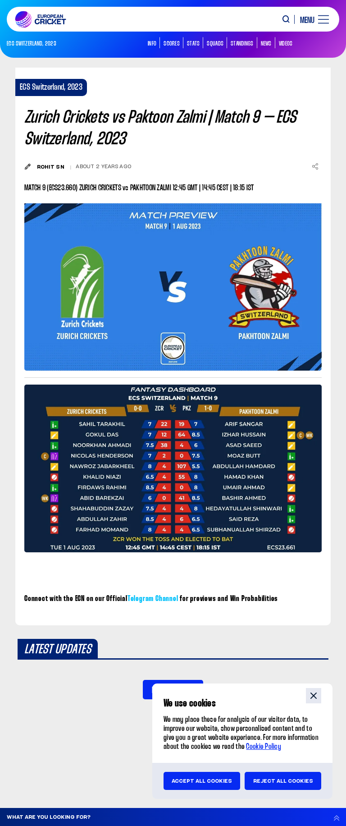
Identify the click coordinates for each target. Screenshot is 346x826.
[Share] (315, 166)
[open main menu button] (311, 19)
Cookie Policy (263, 747)
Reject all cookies (283, 781)
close (313, 695)
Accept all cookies (202, 781)
